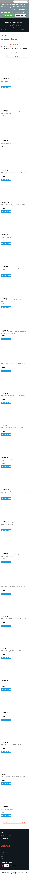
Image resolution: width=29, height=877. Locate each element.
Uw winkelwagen (23, 29)
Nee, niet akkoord (21, 15)
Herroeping (3, 850)
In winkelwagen (6, 87)
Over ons (3, 854)
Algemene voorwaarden (6, 835)
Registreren (8, 29)
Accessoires (3, 843)
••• (22, 56)
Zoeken (27, 1)
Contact (2, 858)
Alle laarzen (3, 841)
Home (2, 35)
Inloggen (3, 29)
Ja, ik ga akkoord (8, 15)
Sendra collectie (4, 852)
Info (2, 856)
